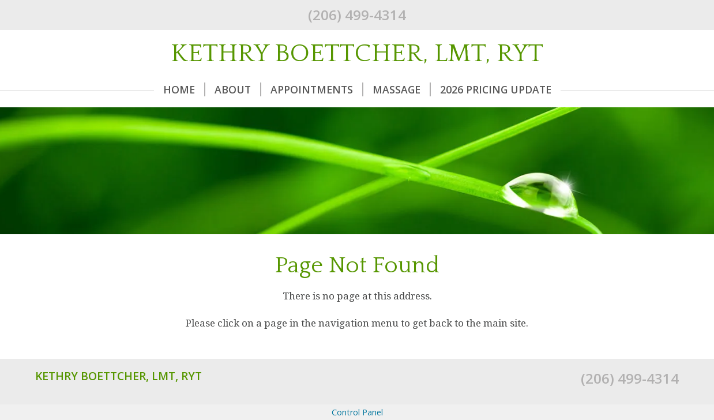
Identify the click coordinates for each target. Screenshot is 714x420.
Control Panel (357, 412)
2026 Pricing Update (495, 89)
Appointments (316, 89)
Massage (402, 89)
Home (184, 89)
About (238, 89)
